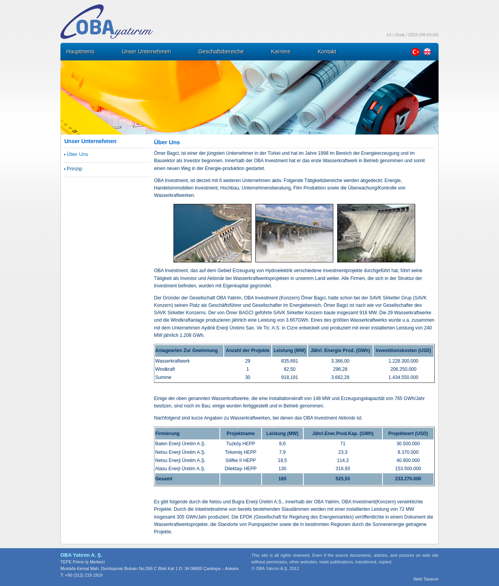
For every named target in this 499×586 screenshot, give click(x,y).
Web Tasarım (426, 579)
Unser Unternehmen (146, 51)
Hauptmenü (80, 51)
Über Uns (77, 154)
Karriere (280, 51)
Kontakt (327, 51)
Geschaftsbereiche (221, 51)
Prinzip (74, 169)
